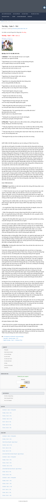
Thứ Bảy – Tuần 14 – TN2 (6, 412)
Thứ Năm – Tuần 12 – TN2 (7, 465)
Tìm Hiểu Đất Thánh (6, 16)
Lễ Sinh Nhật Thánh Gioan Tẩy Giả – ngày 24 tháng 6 (11, 468)
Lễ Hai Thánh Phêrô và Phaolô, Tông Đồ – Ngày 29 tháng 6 (13, 453)
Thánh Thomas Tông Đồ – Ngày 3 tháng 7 (9, 442)
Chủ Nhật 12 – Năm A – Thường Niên (9, 477)
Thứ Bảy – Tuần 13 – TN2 (6, 439)
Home (2, 21)
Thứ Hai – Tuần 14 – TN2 (6, 427)
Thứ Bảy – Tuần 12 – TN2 (6, 459)
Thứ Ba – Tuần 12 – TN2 (6, 471)
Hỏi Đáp (13, 16)
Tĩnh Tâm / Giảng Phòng (8, 396)
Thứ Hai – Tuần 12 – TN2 (6, 474)
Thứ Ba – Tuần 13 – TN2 (6, 450)
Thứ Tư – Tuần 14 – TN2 (6, 421)
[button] (44, 7)
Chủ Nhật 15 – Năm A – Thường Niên (9, 409)
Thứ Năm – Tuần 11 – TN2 (7, 486)
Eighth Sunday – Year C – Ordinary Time (12, 340)
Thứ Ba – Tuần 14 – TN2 (6, 424)
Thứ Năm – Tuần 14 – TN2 (7, 418)
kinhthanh (12, 336)
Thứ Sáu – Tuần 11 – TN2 (6, 483)
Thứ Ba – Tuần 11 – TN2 (6, 492)
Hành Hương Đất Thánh (8, 398)
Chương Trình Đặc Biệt (21, 16)
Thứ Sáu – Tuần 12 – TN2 (6, 462)
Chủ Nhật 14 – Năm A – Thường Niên (9, 436)
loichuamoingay (19, 336)
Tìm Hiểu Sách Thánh (36, 14)
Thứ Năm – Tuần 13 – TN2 (7, 445)
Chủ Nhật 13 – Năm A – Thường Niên (9, 456)
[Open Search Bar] (2, 19)
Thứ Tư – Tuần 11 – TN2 (6, 489)
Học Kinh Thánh (26, 14)
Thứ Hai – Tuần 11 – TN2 (6, 495)
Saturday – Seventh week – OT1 (10, 338)
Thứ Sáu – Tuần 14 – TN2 (6, 415)
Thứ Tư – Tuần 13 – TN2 (6, 447)
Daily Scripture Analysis (6, 13)
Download (30, 16)
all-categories (6, 336)
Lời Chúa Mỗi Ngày (16, 13)
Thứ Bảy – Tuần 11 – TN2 (6, 480)
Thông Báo (6, 349)
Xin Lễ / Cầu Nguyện (8, 400)
